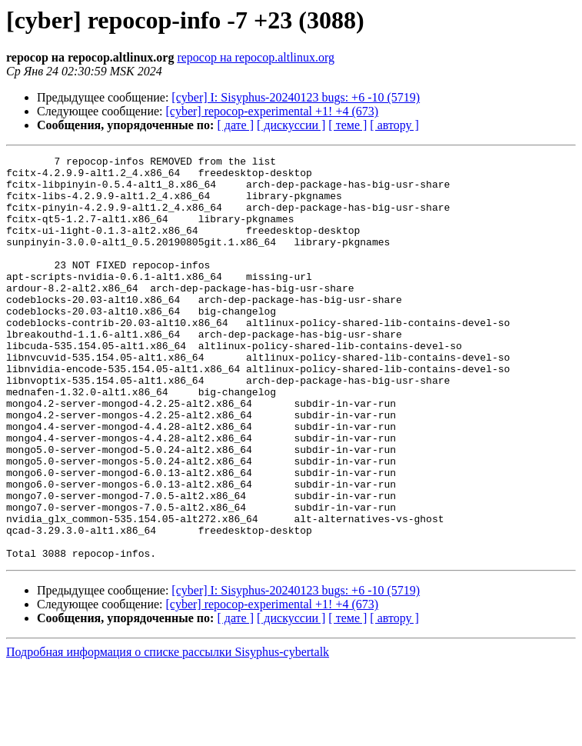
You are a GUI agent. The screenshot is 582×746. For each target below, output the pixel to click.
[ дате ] (235, 125)
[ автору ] (394, 125)
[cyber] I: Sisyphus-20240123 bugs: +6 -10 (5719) (295, 97)
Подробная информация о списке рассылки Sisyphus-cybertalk (167, 732)
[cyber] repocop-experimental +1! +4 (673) (272, 111)
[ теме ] (347, 125)
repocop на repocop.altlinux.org (255, 57)
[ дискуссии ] (291, 125)
